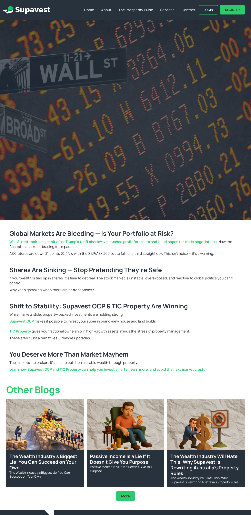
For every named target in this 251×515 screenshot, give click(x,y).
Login (208, 10)
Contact (188, 9)
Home (89, 9)
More (125, 496)
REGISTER (232, 10)
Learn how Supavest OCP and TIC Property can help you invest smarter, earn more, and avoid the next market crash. (107, 369)
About (106, 9)
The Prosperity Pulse (135, 9)
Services (167, 9)
